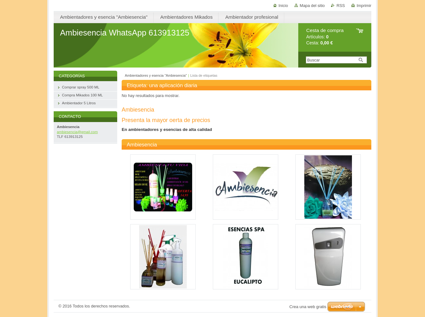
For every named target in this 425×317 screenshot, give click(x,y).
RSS (340, 5)
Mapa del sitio (312, 5)
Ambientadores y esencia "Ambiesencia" (156, 75)
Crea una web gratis (307, 306)
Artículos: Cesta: (325, 36)
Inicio (283, 5)
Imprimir (364, 5)
